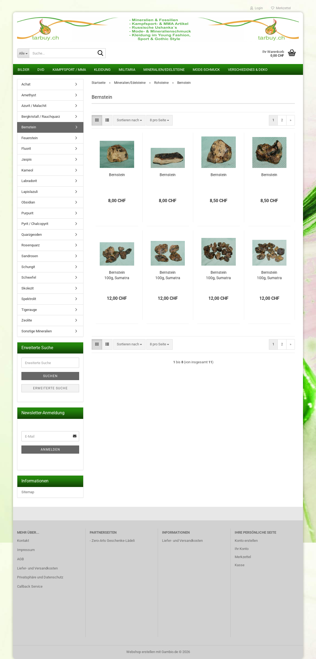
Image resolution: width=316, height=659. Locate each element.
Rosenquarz (30, 245)
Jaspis (26, 159)
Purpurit (27, 213)
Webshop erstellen (140, 652)
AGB (20, 559)
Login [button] (256, 8)
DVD (40, 70)
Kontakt (23, 541)
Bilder (23, 70)
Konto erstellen (246, 541)
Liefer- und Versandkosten (37, 568)
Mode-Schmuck (206, 70)
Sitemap (27, 492)
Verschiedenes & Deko (247, 70)
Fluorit (26, 149)
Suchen (50, 376)
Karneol (27, 170)
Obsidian (28, 202)
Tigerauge (29, 310)
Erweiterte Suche (50, 388)
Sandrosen (29, 256)
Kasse (239, 565)
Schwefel (28, 277)
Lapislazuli (29, 192)
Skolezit (27, 288)
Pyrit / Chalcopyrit (34, 224)
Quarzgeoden (31, 235)
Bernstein (117, 175)
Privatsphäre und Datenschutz (40, 577)
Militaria (127, 70)
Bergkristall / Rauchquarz (40, 116)
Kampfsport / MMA (69, 70)
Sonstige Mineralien (36, 331)
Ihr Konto (242, 549)
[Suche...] (23, 53)
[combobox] (129, 120)
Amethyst (28, 95)
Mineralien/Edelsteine (164, 70)
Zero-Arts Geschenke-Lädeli (113, 541)
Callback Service (30, 586)
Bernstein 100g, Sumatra (116, 275)
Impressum (26, 550)
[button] (97, 120)
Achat (25, 84)
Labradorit (29, 181)
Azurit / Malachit (33, 106)
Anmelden (50, 449)
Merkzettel (281, 8)
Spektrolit (28, 299)
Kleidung (102, 70)
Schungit (28, 267)
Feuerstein (29, 138)
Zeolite (26, 320)
